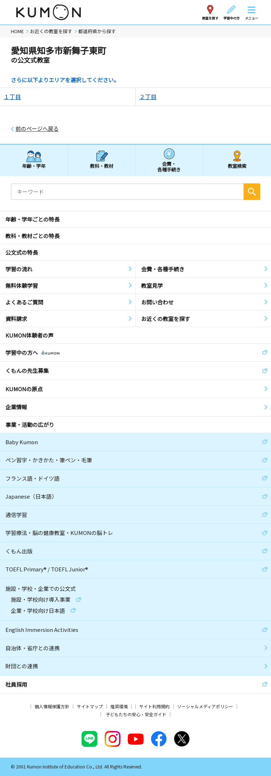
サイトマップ (90, 706)
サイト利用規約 (154, 706)
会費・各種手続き (169, 166)
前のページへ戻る (37, 128)
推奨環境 (119, 706)
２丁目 (148, 96)
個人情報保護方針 (52, 706)
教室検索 (237, 165)
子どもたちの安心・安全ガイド (136, 714)
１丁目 (12, 96)
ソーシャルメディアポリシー (205, 706)
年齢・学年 (33, 165)
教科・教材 (101, 165)
